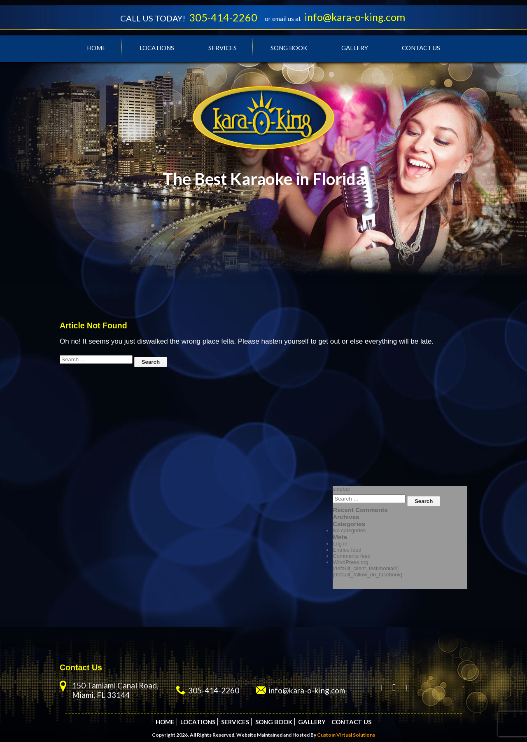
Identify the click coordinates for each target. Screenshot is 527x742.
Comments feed (352, 556)
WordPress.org (350, 562)
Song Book (288, 47)
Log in (340, 544)
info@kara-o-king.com (354, 17)
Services (222, 47)
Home (96, 47)
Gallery (354, 47)
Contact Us (421, 47)
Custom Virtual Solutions (346, 735)
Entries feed (347, 550)
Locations (157, 47)
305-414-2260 (223, 17)
